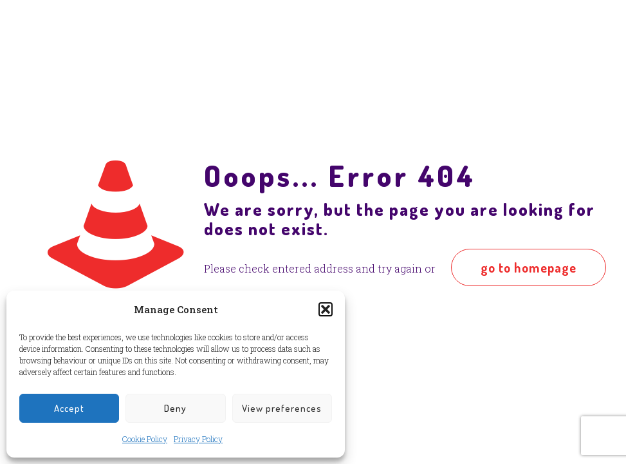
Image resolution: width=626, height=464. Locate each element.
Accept (69, 408)
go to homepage (528, 267)
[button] (325, 309)
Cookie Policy (144, 439)
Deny (175, 408)
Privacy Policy (198, 439)
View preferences (282, 408)
